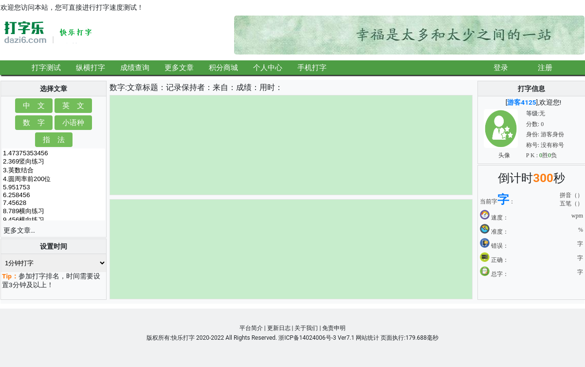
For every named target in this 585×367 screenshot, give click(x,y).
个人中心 (267, 67)
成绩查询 (134, 67)
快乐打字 (183, 337)
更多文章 (179, 67)
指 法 (54, 139)
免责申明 (334, 328)
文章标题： (146, 87)
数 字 (34, 122)
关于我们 (306, 328)
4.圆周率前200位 (53, 179)
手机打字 (312, 67)
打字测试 (46, 67)
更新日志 (279, 328)
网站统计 (367, 337)
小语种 (73, 122)
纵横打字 (90, 67)
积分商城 (223, 67)
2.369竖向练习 (53, 161)
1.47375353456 (53, 153)
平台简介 (251, 328)
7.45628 (53, 203)
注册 (545, 67)
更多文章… (19, 230)
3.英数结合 (53, 170)
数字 (117, 87)
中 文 (34, 105)
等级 (532, 113)
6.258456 (53, 195)
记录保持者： (189, 87)
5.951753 (53, 187)
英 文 (73, 105)
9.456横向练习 (53, 220)
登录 (501, 67)
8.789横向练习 (53, 211)
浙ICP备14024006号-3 (307, 337)
